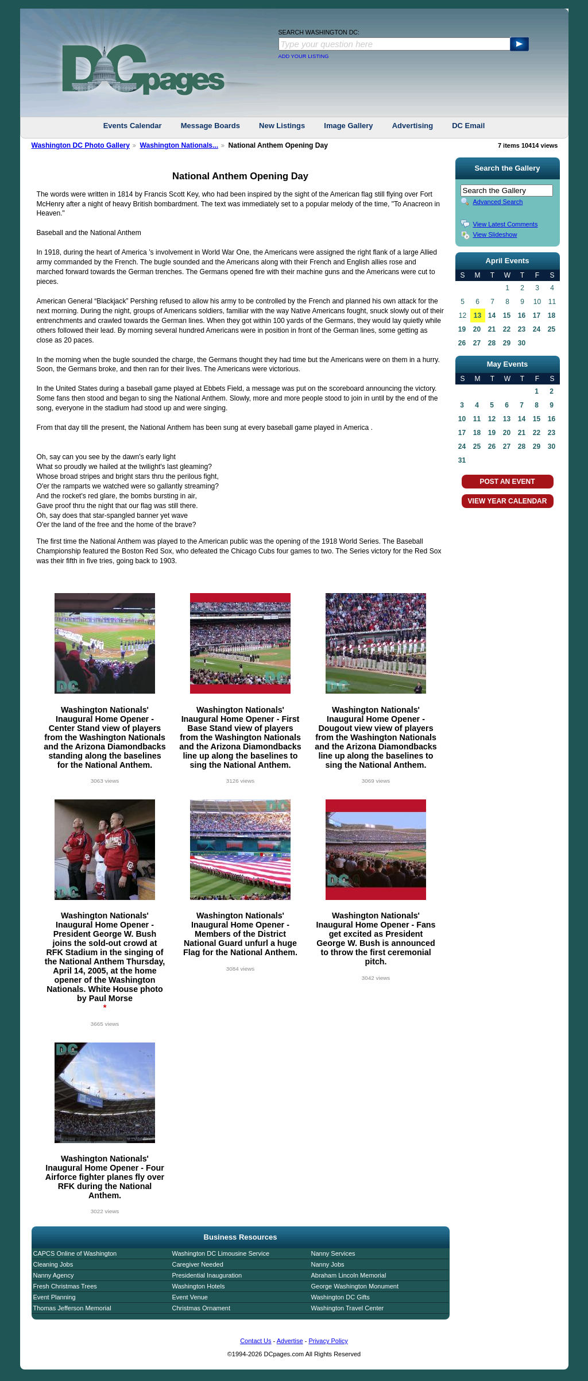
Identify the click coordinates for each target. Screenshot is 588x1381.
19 (462, 329)
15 (506, 315)
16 (521, 315)
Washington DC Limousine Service (221, 1253)
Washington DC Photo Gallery (81, 145)
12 (492, 419)
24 (536, 329)
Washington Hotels (198, 1286)
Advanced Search (498, 201)
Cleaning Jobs (53, 1264)
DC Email (468, 125)
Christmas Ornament (201, 1308)
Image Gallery (348, 125)
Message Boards (210, 125)
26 (462, 343)
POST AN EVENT (507, 482)
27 (477, 343)
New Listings (282, 125)
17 (536, 315)
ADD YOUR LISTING (303, 56)
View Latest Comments (505, 224)
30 (521, 343)
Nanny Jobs (328, 1264)
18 (551, 315)
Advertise (290, 1340)
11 (477, 419)
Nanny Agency (53, 1275)
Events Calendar (132, 125)
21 (492, 329)
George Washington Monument (355, 1286)
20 (477, 329)
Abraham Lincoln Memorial (348, 1275)
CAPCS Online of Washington (75, 1253)
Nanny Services (333, 1253)
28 (492, 343)
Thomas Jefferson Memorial (72, 1308)
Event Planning (54, 1297)
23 (521, 329)
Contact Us (255, 1340)
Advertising (413, 125)
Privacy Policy (327, 1340)
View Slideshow (495, 234)
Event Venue (190, 1297)
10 (462, 419)
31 (462, 460)
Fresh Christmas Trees (65, 1286)
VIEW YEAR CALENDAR (507, 501)
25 (551, 329)
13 (477, 315)
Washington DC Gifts (340, 1297)
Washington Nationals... (179, 145)
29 (506, 343)
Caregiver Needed (197, 1264)
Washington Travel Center (347, 1308)
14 (492, 315)
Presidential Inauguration (207, 1275)
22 (506, 329)
